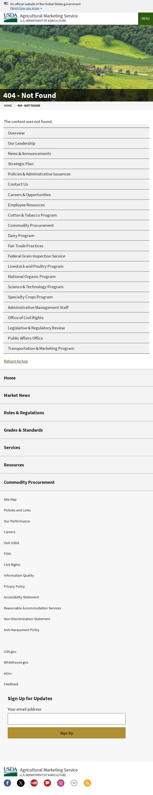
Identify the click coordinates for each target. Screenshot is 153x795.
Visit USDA (11, 543)
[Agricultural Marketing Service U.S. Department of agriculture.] (41, 772)
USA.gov (10, 651)
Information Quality (19, 575)
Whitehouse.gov (16, 662)
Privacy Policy (14, 586)
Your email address (24, 709)
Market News (17, 395)
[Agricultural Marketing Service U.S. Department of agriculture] (41, 18)
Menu (145, 18)
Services (12, 447)
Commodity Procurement (29, 482)
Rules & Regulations (24, 413)
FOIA (7, 553)
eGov (8, 673)
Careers (9, 532)
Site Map (10, 499)
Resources (14, 465)
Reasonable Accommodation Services (32, 608)
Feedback (11, 684)
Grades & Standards (23, 430)
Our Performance (17, 521)
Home (8, 105)
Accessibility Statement (21, 597)
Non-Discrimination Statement (27, 619)
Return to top (16, 361)
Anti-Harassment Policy (21, 630)
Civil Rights (12, 564)
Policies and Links (17, 510)
